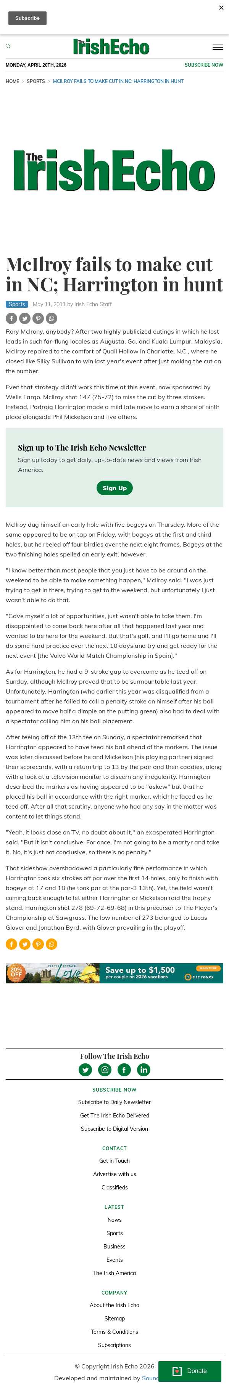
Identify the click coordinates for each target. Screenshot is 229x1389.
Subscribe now (204, 65)
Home (12, 81)
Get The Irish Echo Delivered (114, 1115)
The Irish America (114, 1273)
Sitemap (115, 1318)
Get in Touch (114, 1160)
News (115, 1219)
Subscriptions (114, 1345)
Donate (197, 1371)
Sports (36, 81)
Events (114, 1259)
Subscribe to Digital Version (114, 1128)
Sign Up (115, 488)
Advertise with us (114, 1174)
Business (114, 1246)
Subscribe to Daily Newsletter (114, 1102)
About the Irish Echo (114, 1305)
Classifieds (115, 1187)
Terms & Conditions (114, 1331)
